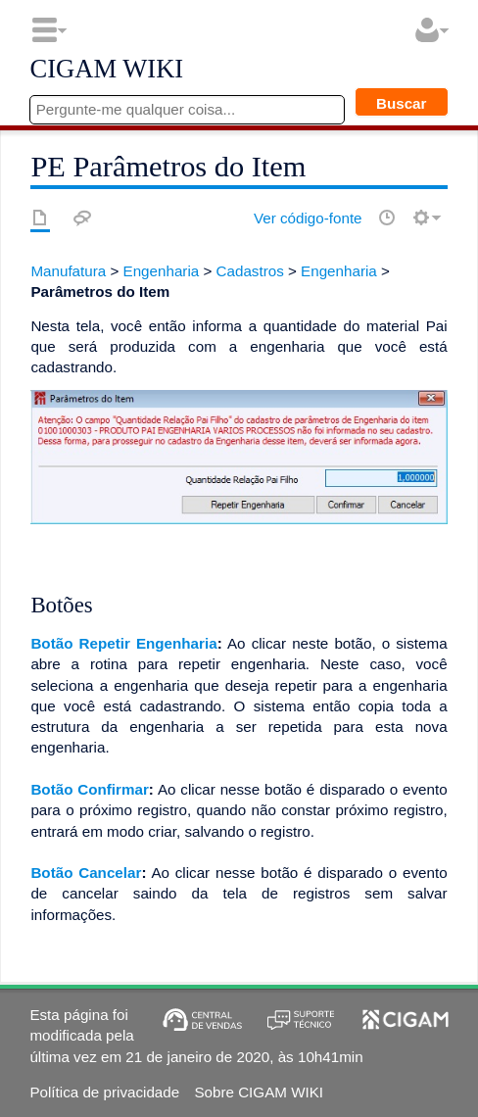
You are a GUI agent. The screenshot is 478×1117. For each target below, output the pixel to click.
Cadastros (250, 271)
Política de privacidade (104, 1092)
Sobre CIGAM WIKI (258, 1092)
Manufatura (68, 271)
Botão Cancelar (85, 872)
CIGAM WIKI (106, 69)
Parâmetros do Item (99, 291)
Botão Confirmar (89, 789)
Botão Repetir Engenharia (123, 643)
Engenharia (161, 271)
